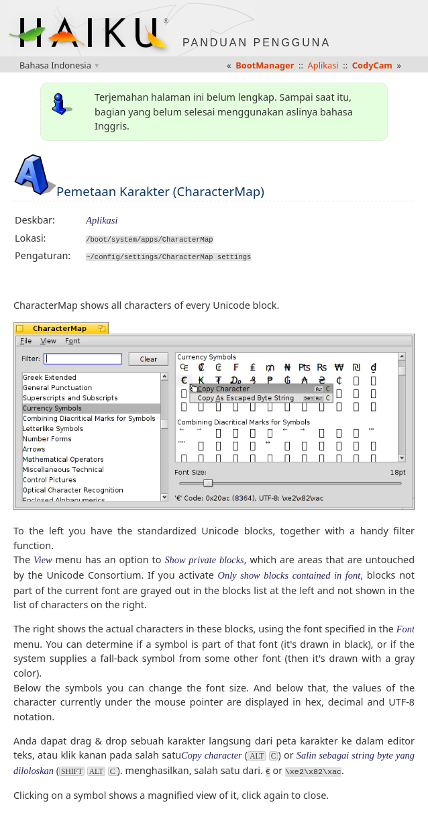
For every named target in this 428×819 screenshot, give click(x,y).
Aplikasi (323, 65)
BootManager (264, 65)
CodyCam (372, 65)
